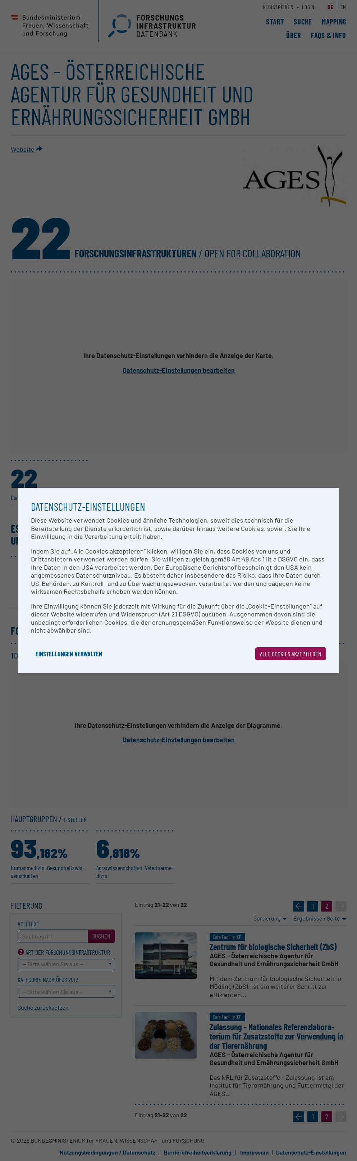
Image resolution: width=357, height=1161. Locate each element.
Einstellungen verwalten (69, 654)
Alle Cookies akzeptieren (290, 654)
